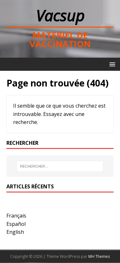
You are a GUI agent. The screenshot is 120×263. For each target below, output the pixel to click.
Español (16, 223)
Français (16, 215)
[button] (111, 64)
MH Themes (99, 256)
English (15, 231)
